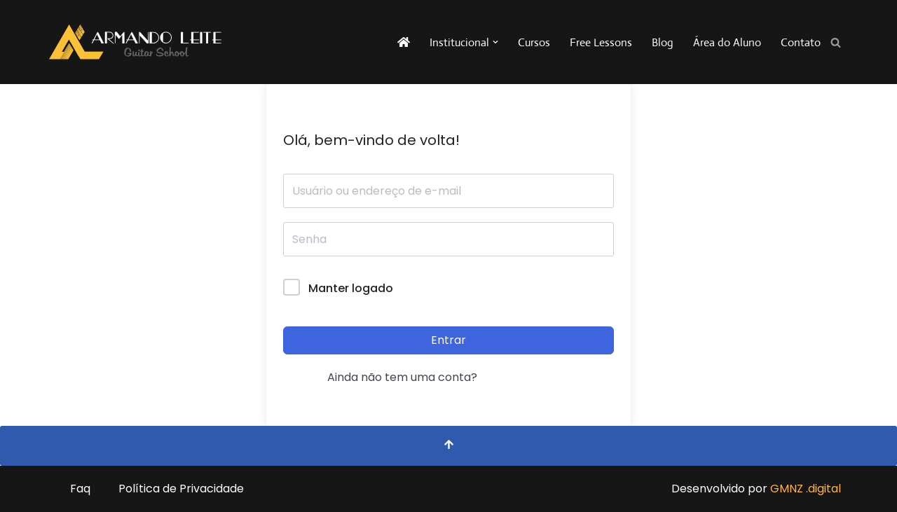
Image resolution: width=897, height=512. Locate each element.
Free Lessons (601, 42)
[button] (495, 42)
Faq (80, 488)
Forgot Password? (563, 288)
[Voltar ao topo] (448, 446)
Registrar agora (527, 377)
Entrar (448, 340)
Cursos (534, 42)
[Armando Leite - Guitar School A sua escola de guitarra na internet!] (135, 42)
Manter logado (350, 288)
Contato (801, 42)
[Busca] (835, 42)
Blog (662, 42)
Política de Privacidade (181, 488)
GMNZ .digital (805, 488)
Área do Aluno (727, 42)
